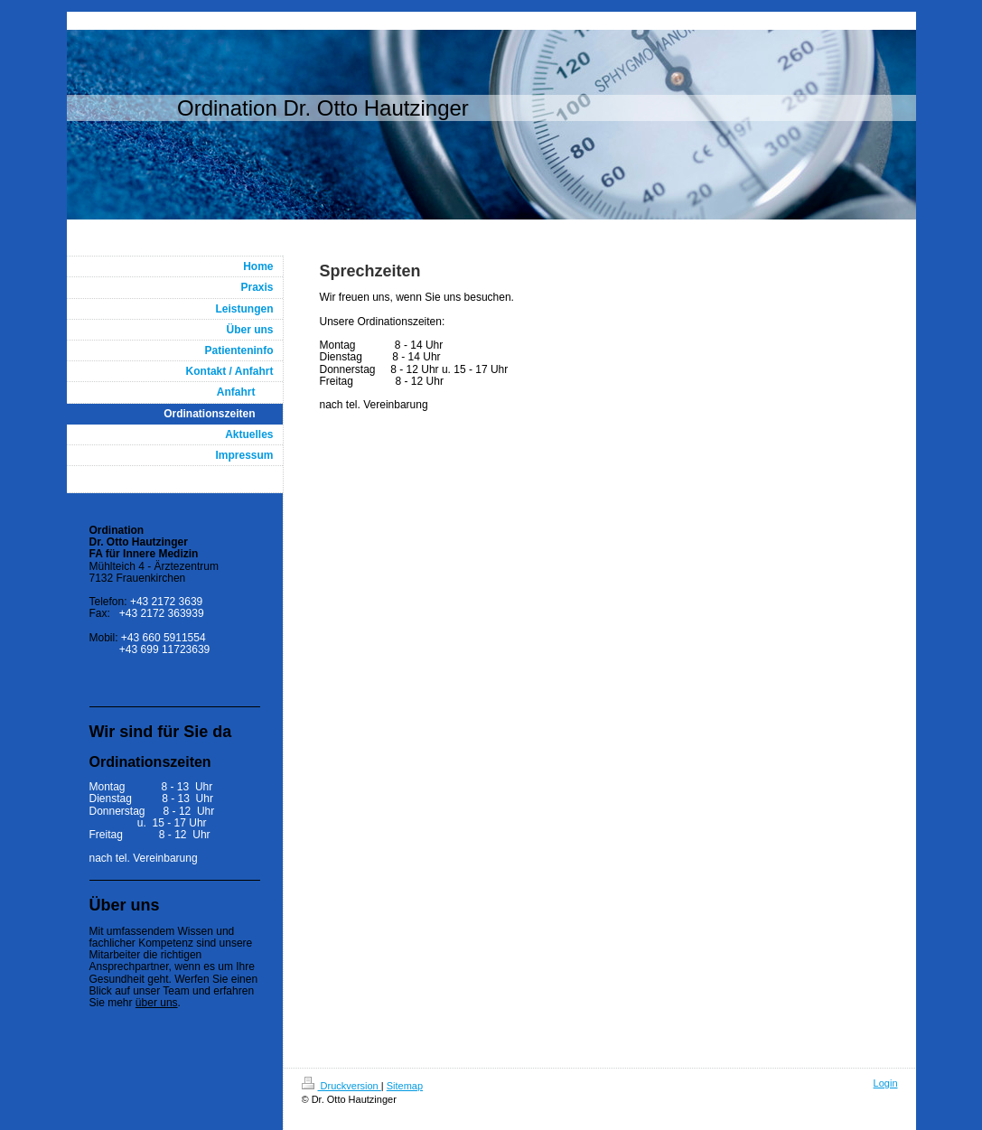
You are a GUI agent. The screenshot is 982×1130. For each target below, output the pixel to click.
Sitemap (405, 1085)
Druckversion (341, 1085)
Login (886, 1083)
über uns (157, 1002)
